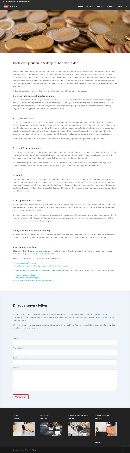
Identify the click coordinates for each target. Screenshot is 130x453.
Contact (120, 6)
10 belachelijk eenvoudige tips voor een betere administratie (41, 266)
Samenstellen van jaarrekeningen (27, 278)
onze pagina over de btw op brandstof (40, 254)
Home (80, 6)
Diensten (99, 6)
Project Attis (30, 450)
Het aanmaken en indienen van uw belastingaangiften (34, 280)
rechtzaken (43, 83)
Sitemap (97, 442)
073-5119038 (102, 317)
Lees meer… (17, 418)
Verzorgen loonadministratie (25, 275)
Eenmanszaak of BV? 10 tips (25, 263)
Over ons (88, 6)
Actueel (110, 6)
